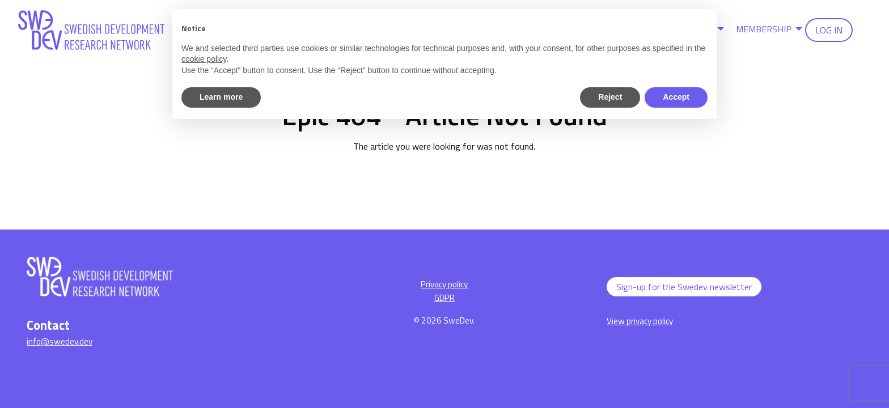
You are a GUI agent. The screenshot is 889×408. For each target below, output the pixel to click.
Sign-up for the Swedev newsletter (684, 287)
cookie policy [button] (203, 58)
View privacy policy (640, 321)
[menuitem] (766, 30)
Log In (829, 30)
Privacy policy (444, 284)
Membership (763, 29)
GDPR (444, 297)
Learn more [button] (221, 96)
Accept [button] (676, 96)
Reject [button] (610, 96)
